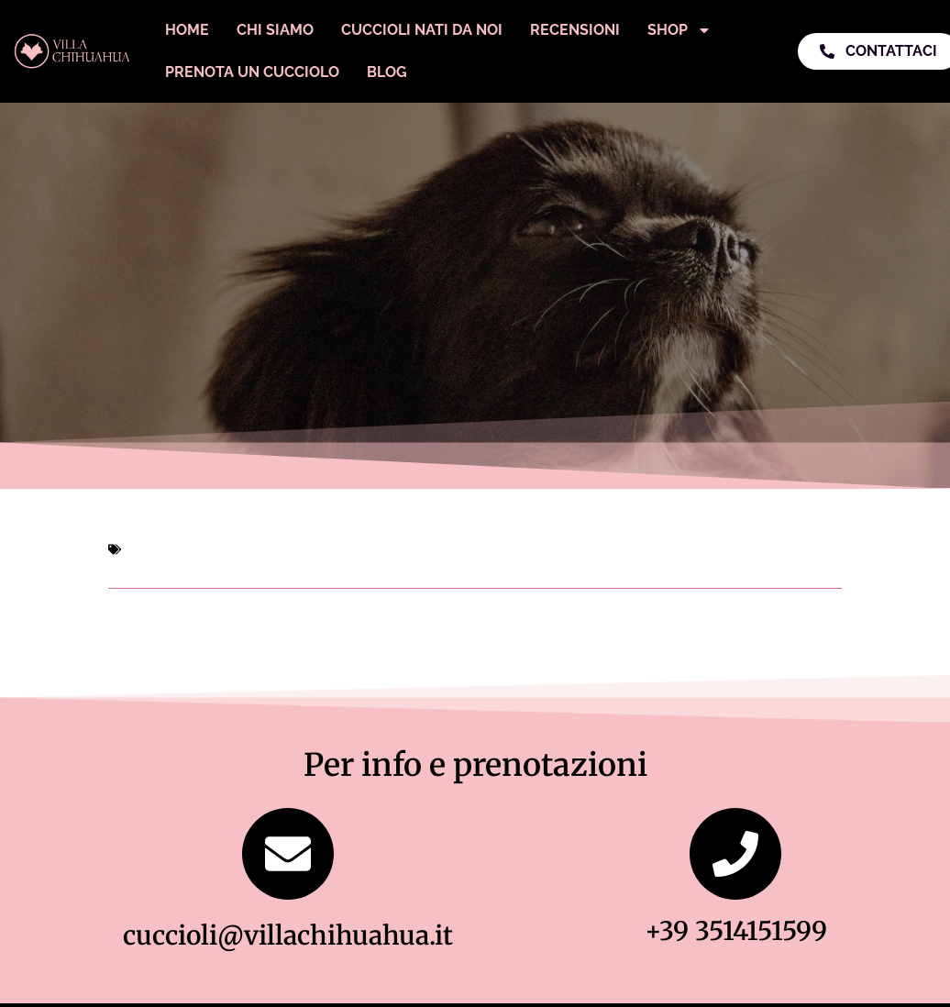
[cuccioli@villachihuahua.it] (288, 854)
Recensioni (575, 30)
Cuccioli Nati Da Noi (422, 30)
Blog (387, 72)
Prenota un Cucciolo (252, 72)
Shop (679, 30)
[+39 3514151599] (735, 854)
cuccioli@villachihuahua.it (288, 935)
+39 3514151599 (736, 930)
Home (187, 30)
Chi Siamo (275, 30)
